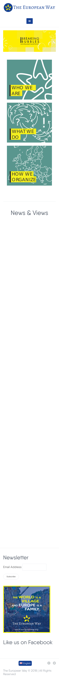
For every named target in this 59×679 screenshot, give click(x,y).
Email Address (12, 567)
